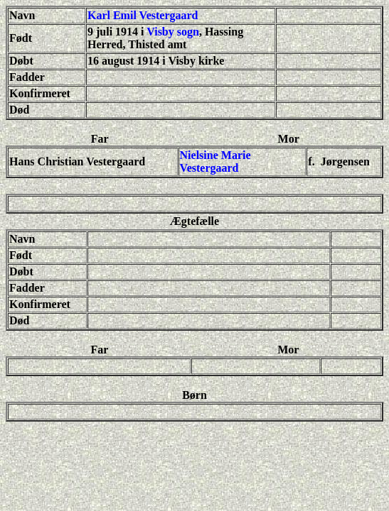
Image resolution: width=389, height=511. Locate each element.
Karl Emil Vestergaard (142, 15)
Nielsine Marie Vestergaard (215, 161)
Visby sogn (172, 32)
